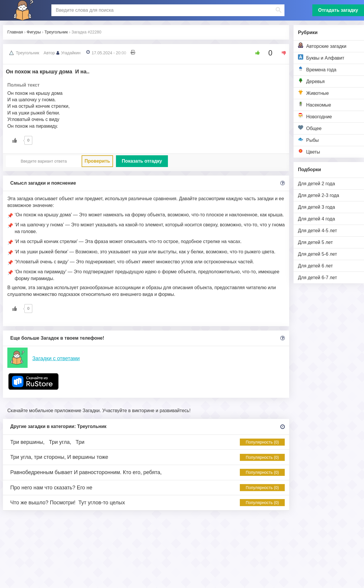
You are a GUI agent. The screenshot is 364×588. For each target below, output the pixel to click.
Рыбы (308, 140)
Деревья (311, 81)
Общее (309, 128)
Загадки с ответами (56, 358)
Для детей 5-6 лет (317, 254)
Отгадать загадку (338, 10)
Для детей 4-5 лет (317, 230)
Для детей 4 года (316, 218)
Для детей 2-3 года (318, 195)
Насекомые (314, 104)
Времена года (317, 69)
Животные (313, 93)
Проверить (97, 161)
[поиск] (167, 10)
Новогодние (315, 116)
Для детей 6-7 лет (317, 277)
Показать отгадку (142, 161)
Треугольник (27, 52)
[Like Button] (255, 53)
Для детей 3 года (316, 207)
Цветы (309, 151)
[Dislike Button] (282, 53)
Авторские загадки (322, 46)
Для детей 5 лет (315, 242)
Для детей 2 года (316, 183)
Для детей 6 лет (315, 265)
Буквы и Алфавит (321, 57)
